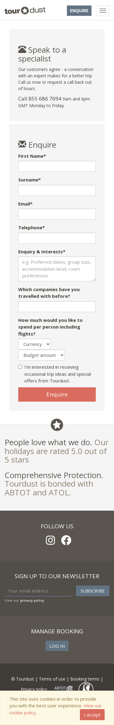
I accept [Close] (92, 715)
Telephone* (31, 227)
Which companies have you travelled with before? (49, 292)
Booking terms (84, 679)
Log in (57, 646)
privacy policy (32, 600)
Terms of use (52, 679)
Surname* (29, 180)
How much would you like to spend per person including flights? (50, 327)
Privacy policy (34, 689)
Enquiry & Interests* (41, 251)
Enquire (79, 10)
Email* (25, 204)
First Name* (32, 156)
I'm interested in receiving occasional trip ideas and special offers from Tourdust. (54, 374)
